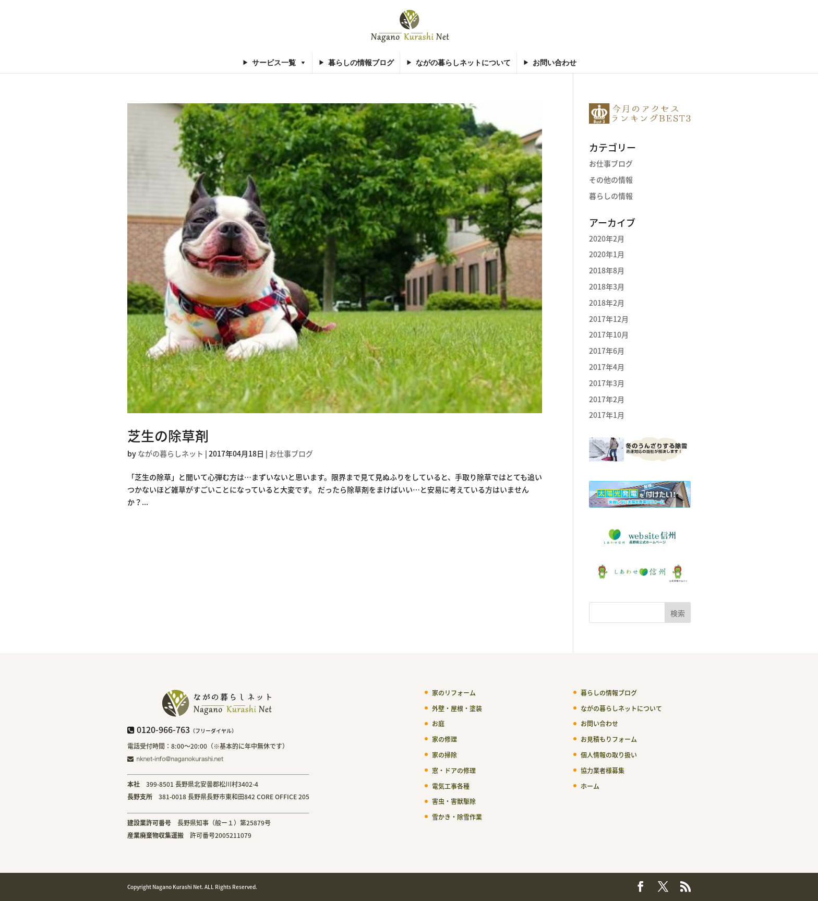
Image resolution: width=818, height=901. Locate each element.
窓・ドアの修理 (454, 770)
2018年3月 (606, 286)
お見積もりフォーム (609, 739)
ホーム (590, 786)
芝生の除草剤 (168, 436)
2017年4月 (606, 367)
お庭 (438, 723)
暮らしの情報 (611, 195)
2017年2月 (606, 399)
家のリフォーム (454, 693)
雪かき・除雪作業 (457, 817)
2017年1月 (606, 415)
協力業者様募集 (602, 770)
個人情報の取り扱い (609, 755)
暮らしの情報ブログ (361, 62)
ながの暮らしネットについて (463, 62)
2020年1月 (606, 254)
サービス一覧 (274, 62)
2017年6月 (606, 350)
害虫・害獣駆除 (454, 801)
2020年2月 (606, 238)
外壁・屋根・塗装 (457, 708)
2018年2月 (606, 302)
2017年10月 (609, 334)
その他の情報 (611, 179)
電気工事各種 (451, 786)
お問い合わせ (554, 62)
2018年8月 (606, 270)
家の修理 (444, 739)
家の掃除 (444, 755)
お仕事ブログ (291, 453)
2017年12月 (609, 319)
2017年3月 (606, 383)
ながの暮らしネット (170, 453)
